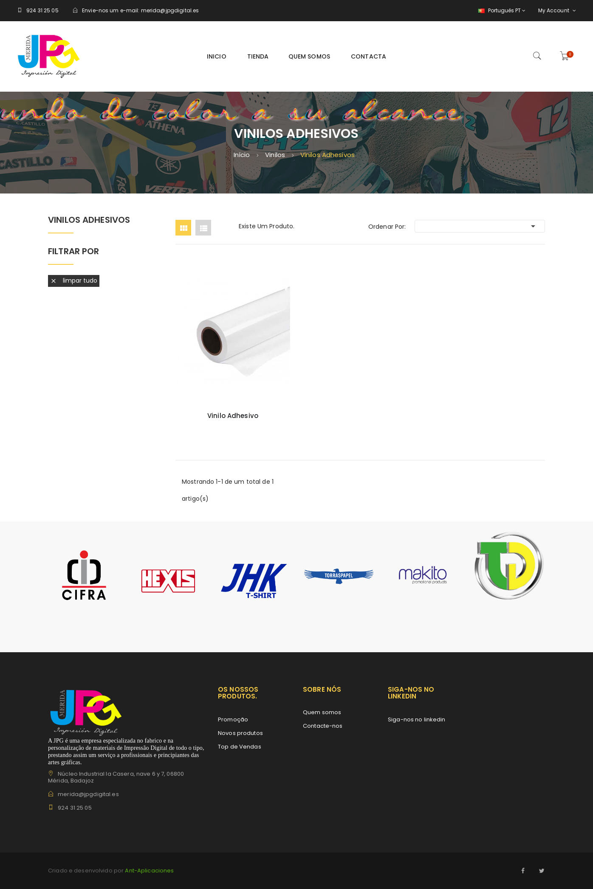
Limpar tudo (73, 280)
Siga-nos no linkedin (417, 719)
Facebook (523, 870)
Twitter (542, 870)
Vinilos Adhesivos (89, 220)
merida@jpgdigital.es (170, 10)
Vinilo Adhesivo (232, 416)
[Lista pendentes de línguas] (500, 10)
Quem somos (322, 712)
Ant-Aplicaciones (149, 871)
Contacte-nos (323, 726)
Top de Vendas (239, 747)
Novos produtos (240, 733)
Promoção (233, 719)
